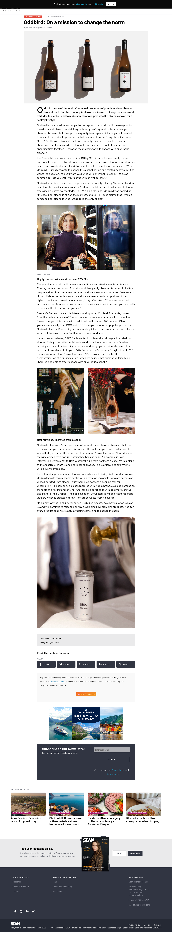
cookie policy (98, 4)
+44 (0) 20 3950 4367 (140, 900)
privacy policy (82, 4)
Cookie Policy (113, 774)
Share (45, 664)
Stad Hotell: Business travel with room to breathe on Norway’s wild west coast (65, 821)
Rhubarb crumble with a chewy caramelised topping (142, 819)
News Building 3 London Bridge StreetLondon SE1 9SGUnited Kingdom (139, 891)
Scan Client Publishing (62, 887)
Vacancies (57, 891)
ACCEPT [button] (111, 4)
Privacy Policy (118, 770)
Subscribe (135, 853)
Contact (16, 891)
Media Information (21, 887)
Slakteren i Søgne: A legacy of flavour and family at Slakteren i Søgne (104, 821)
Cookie (147, 925)
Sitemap (157, 925)
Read (119, 853)
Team (55, 882)
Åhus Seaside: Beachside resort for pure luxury (26, 819)
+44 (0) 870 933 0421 (141, 905)
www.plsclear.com (57, 681)
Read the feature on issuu (53, 653)
